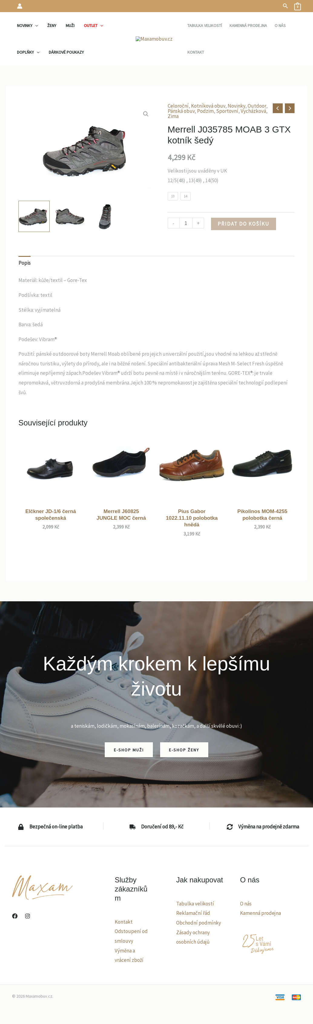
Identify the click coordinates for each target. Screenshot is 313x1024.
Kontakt (124, 921)
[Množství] (186, 223)
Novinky (236, 105)
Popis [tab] (24, 263)
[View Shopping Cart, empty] (297, 6)
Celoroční (178, 105)
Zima (173, 116)
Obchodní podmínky (198, 922)
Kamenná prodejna (260, 913)
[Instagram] (27, 916)
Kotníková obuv (208, 105)
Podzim (205, 111)
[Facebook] (15, 916)
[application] (34, 25)
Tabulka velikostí (195, 903)
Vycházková (253, 111)
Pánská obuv (181, 111)
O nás (246, 903)
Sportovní (227, 111)
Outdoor (257, 105)
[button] (285, 6)
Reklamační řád (193, 913)
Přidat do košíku (243, 223)
